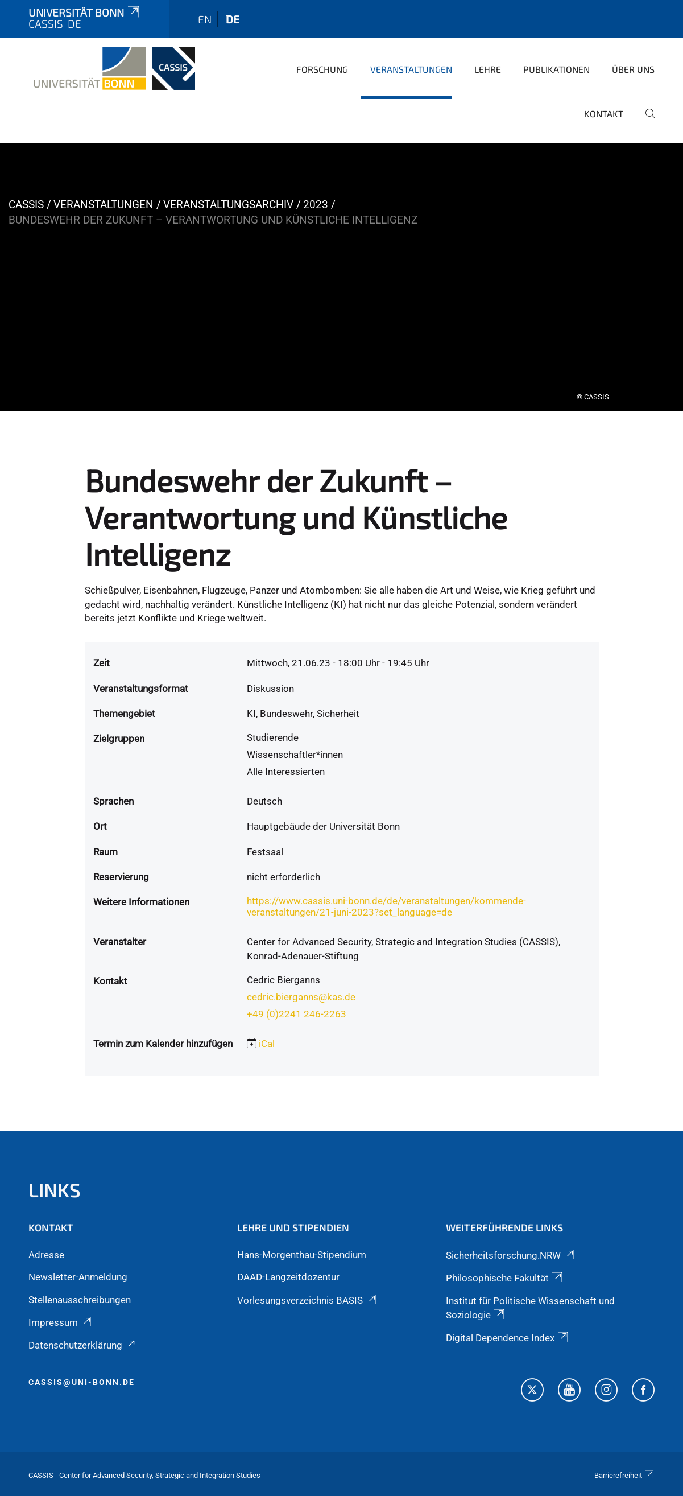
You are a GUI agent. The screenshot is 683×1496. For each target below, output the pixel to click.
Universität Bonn (84, 12)
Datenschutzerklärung (83, 1345)
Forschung (322, 69)
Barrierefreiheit (624, 1475)
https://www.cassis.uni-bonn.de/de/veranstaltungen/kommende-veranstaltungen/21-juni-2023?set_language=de (386, 906)
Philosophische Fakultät (505, 1278)
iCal (267, 1043)
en (205, 19)
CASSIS (26, 204)
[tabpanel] (341, 277)
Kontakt (603, 113)
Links (54, 1189)
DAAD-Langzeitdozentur (288, 1277)
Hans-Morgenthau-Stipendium (301, 1254)
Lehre (487, 69)
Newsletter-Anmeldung (77, 1277)
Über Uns (633, 69)
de (232, 19)
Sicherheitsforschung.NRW (511, 1255)
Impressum (60, 1322)
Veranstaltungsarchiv (228, 204)
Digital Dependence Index (508, 1337)
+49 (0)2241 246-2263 (296, 1014)
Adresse (46, 1254)
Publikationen (556, 69)
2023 (315, 204)
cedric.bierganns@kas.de (301, 997)
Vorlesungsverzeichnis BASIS (307, 1300)
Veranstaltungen (411, 69)
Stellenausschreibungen (79, 1299)
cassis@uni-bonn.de (81, 1382)
